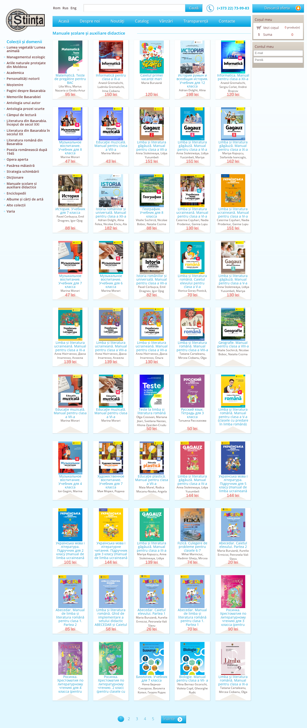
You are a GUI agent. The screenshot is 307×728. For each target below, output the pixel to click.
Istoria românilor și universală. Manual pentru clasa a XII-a (111, 212)
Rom (56, 8)
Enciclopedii (16, 193)
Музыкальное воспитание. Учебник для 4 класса (70, 481)
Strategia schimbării (23, 171)
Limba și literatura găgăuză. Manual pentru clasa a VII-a (151, 146)
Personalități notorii (23, 78)
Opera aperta (17, 159)
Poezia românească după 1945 (27, 151)
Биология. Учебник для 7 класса (151, 678)
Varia (11, 211)
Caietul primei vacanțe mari (151, 77)
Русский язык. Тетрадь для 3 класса (192, 413)
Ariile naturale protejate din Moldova (26, 65)
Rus (65, 8)
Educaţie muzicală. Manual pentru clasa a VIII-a (110, 146)
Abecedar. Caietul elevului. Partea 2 (233, 545)
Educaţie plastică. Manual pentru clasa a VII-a (151, 480)
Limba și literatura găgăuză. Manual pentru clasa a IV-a (192, 480)
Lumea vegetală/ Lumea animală (26, 49)
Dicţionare (15, 177)
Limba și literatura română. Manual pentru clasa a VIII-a (192, 346)
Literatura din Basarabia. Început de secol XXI (27, 122)
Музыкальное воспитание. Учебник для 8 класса (70, 147)
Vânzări (166, 21)
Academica (15, 72)
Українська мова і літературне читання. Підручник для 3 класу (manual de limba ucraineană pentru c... (110, 552)
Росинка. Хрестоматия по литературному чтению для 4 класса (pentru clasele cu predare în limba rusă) (70, 687)
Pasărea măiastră (21, 165)
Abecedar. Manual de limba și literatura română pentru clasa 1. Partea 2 (70, 617)
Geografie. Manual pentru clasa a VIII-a (233, 344)
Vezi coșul (271, 27)
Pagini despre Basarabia (26, 90)
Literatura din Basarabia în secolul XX (28, 132)
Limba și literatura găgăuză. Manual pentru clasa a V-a (233, 279)
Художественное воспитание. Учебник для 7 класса (111, 481)
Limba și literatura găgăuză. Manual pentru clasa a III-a (151, 547)
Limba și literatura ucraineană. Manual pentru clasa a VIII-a (111, 346)
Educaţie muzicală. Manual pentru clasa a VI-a (110, 413)
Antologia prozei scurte (25, 108)
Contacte (227, 21)
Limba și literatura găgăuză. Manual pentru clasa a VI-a (192, 146)
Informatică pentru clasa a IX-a (111, 77)
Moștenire (15, 84)
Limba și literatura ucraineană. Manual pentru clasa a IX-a (70, 346)
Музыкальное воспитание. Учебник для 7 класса (70, 281)
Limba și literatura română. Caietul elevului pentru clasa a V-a (192, 281)
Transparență (195, 21)
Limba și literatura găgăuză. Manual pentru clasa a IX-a (233, 146)
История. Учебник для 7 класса (70, 211)
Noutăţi (117, 21)
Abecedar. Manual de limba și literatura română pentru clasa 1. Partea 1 (192, 617)
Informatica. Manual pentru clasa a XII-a (233, 77)
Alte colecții (16, 205)
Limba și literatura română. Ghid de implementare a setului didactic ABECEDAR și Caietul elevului (111, 619)
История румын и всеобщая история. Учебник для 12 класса (192, 80)
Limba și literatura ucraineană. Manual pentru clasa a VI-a (192, 212)
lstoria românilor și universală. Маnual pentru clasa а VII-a (151, 279)
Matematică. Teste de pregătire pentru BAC (70, 79)
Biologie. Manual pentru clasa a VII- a (192, 678)
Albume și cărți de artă (25, 199)
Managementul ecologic (26, 57)
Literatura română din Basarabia (25, 142)
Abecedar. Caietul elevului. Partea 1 (152, 612)
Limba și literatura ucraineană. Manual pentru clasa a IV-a (233, 212)
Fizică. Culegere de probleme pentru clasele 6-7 (192, 547)
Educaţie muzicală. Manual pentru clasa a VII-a (70, 413)
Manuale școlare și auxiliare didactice (22, 185)
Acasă (63, 21)
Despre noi (90, 21)
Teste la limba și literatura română (152, 411)
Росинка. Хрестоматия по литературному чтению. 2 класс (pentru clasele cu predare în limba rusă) (111, 687)
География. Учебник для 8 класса (151, 212)
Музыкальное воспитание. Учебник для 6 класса (111, 281)
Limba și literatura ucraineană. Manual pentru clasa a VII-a (152, 346)
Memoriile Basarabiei (24, 97)
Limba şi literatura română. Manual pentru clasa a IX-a (233, 680)
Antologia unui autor (23, 102)
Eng (73, 8)
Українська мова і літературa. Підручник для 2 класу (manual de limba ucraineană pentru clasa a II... (70, 552)
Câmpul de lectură (21, 115)
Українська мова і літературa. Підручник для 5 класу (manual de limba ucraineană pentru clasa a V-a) (233, 485)
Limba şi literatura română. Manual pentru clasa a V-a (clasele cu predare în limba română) (233, 416)
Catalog (142, 21)
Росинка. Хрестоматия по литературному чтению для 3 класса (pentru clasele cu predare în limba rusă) (233, 621)
